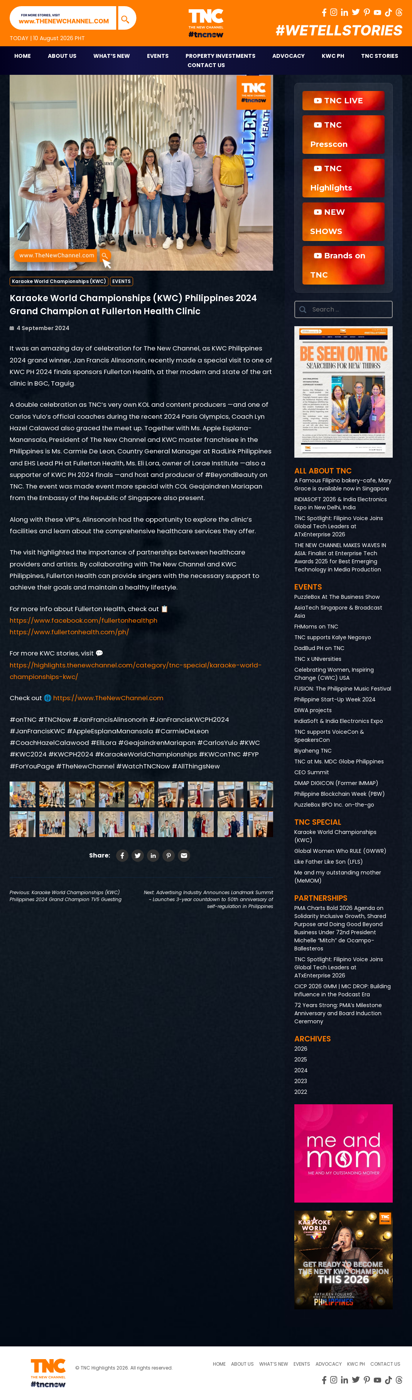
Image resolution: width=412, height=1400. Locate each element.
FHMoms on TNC (316, 626)
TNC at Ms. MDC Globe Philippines (339, 761)
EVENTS (121, 281)
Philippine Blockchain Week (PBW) (339, 794)
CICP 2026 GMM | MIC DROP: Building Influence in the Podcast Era (342, 990)
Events (158, 56)
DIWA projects (313, 710)
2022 (300, 1092)
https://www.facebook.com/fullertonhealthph (83, 620)
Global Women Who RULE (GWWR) (340, 851)
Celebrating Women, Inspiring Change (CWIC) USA (334, 674)
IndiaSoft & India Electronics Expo (338, 721)
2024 (301, 1070)
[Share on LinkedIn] (153, 855)
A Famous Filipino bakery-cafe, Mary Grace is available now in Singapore (343, 484)
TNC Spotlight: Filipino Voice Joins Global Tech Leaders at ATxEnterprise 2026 (338, 526)
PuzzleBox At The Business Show (337, 597)
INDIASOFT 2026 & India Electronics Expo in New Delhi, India (340, 503)
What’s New (111, 56)
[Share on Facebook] (122, 855)
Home (22, 56)
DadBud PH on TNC (319, 648)
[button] (343, 392)
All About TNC (323, 471)
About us (242, 1364)
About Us (62, 56)
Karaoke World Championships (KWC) (59, 281)
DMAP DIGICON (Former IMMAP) (336, 783)
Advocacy (288, 56)
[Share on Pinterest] (168, 855)
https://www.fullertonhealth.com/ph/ (69, 632)
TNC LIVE (338, 100)
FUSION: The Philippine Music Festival (342, 688)
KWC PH (333, 56)
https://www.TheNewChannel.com (108, 698)
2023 (300, 1081)
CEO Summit (311, 772)
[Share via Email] (184, 855)
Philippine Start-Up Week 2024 (335, 699)
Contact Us (206, 65)
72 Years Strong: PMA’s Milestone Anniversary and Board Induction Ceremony (338, 1013)
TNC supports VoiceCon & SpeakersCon (329, 736)
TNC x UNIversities (317, 659)
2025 (300, 1059)
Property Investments (220, 56)
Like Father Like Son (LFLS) (328, 862)
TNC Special (317, 822)
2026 (300, 1049)
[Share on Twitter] (138, 855)
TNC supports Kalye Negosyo (332, 637)
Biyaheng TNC (313, 751)
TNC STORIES (379, 56)
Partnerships (321, 898)
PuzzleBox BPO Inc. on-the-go (334, 805)
